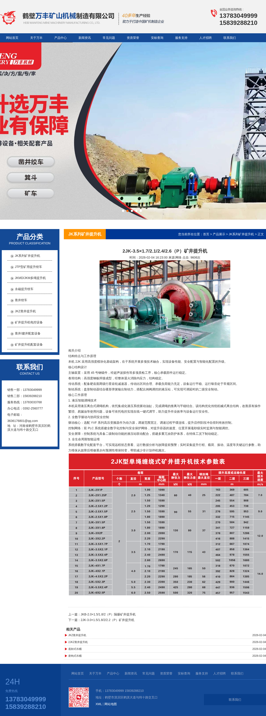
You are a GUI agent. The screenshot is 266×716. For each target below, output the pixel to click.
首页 (206, 234)
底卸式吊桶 (75, 649)
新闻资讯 (84, 38)
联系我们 (229, 38)
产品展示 (219, 234)
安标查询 (157, 38)
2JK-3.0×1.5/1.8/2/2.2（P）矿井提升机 (107, 620)
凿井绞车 (21, 300)
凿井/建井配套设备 (28, 333)
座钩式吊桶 (75, 655)
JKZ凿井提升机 (25, 311)
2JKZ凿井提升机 (78, 642)
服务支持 (181, 38)
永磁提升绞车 (24, 289)
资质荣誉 (133, 38)
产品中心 (60, 38)
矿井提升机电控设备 (29, 322)
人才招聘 (205, 38)
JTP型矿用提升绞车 (28, 267)
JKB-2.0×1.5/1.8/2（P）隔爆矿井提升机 (108, 614)
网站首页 (12, 38)
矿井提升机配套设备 (29, 344)
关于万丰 (36, 38)
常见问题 (109, 38)
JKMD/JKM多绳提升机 (30, 278)
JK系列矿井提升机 (27, 255)
